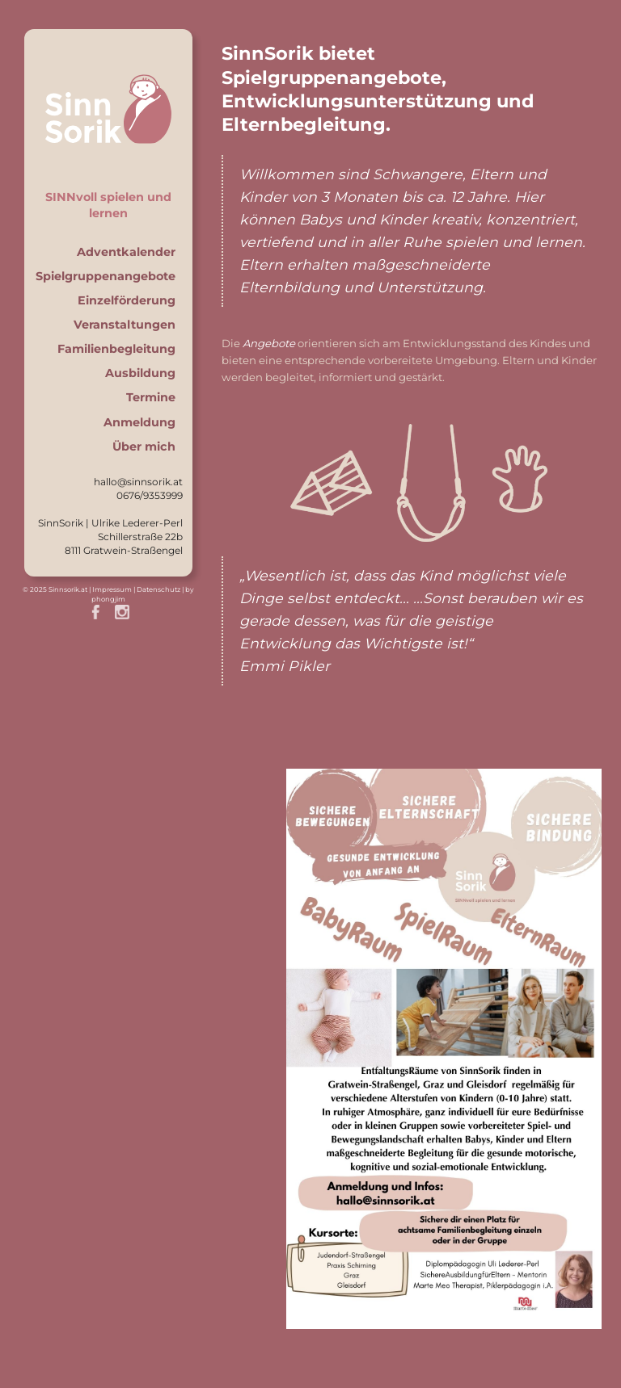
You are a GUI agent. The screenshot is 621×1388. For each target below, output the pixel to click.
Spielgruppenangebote (105, 276)
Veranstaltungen (124, 324)
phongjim (108, 599)
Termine (150, 397)
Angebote (269, 343)
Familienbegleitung (116, 349)
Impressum (112, 589)
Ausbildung (140, 373)
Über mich (143, 446)
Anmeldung (139, 422)
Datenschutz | (161, 589)
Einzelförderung (126, 300)
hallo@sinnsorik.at (138, 482)
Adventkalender (126, 252)
